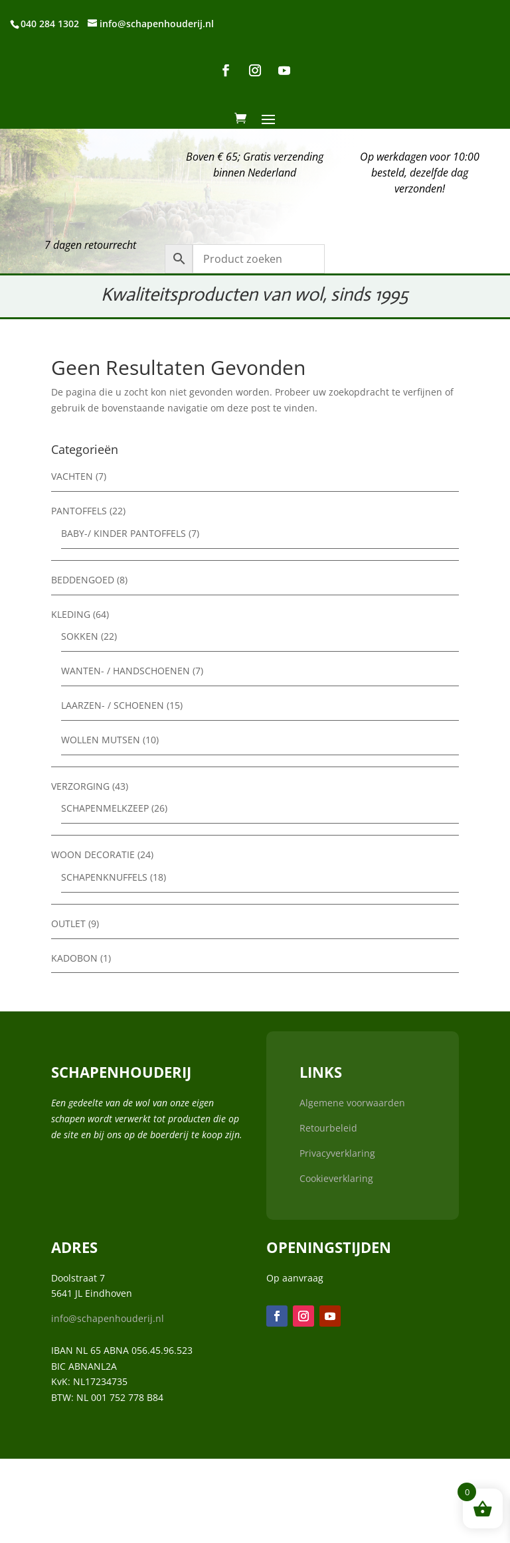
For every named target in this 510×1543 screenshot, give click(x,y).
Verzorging (80, 786)
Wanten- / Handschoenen (125, 670)
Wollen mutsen (100, 739)
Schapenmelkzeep (105, 808)
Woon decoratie (93, 854)
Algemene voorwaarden (352, 1102)
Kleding (70, 614)
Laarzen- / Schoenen (112, 705)
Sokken (79, 636)
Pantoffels (79, 510)
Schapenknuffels (104, 877)
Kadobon (74, 958)
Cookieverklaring (336, 1178)
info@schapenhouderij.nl (107, 1318)
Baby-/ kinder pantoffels (123, 533)
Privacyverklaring (337, 1153)
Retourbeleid (328, 1128)
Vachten (72, 476)
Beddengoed (82, 579)
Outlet (68, 923)
